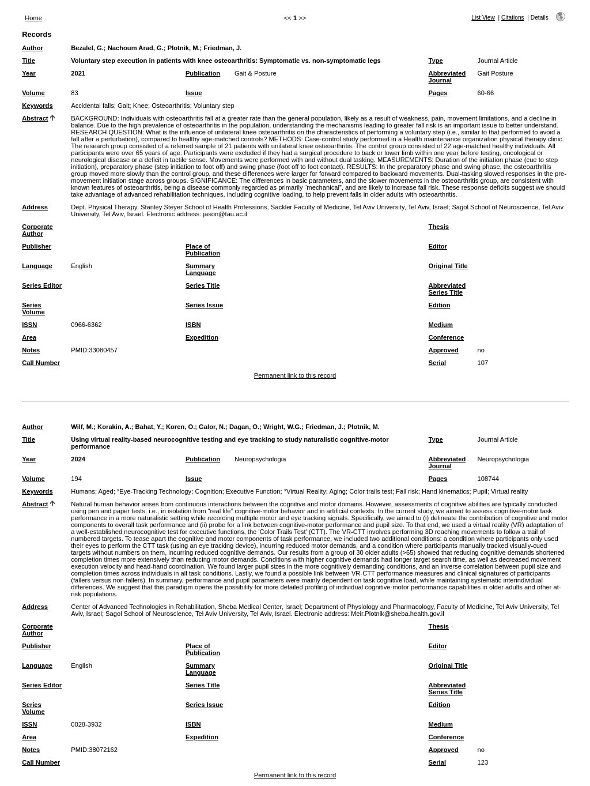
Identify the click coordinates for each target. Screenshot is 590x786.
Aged (105, 491)
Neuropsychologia (260, 459)
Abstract (35, 118)
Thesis (439, 226)
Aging (337, 491)
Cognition (208, 491)
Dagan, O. (244, 426)
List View (483, 17)
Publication (203, 73)
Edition (440, 305)
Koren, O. (180, 426)
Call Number (41, 362)
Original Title (448, 265)
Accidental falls (92, 105)
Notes (31, 350)
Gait (124, 105)
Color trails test (370, 491)
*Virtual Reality (305, 491)
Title (28, 60)
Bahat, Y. (148, 426)
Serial (437, 362)
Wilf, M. (82, 426)
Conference (446, 337)
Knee (140, 105)
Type (436, 60)
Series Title (203, 285)
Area (29, 337)
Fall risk (407, 491)
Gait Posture (495, 73)
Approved (444, 350)
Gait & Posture (256, 73)
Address (35, 207)
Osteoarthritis (171, 105)
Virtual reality (509, 491)
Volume (33, 92)
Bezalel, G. (87, 47)
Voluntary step (214, 105)
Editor (438, 246)
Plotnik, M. (184, 47)
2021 (78, 73)
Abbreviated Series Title (447, 289)
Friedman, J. (222, 47)
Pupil (480, 491)
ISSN (29, 324)
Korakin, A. (114, 426)
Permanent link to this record (295, 375)
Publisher (36, 246)
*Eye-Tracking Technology (154, 491)
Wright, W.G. (282, 426)
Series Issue (204, 305)
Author (32, 47)
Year (29, 73)
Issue (194, 92)
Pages (438, 92)
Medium (441, 324)
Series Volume (33, 308)
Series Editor (42, 285)
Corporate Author (37, 230)
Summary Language (201, 269)
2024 (78, 459)
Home (33, 17)
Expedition (202, 337)
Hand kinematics (446, 491)
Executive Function (253, 491)
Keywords (37, 105)
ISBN (193, 324)
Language (37, 265)
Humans (83, 491)
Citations (512, 17)
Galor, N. (212, 426)
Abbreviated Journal (447, 77)
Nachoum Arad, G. (136, 47)
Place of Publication (203, 250)
